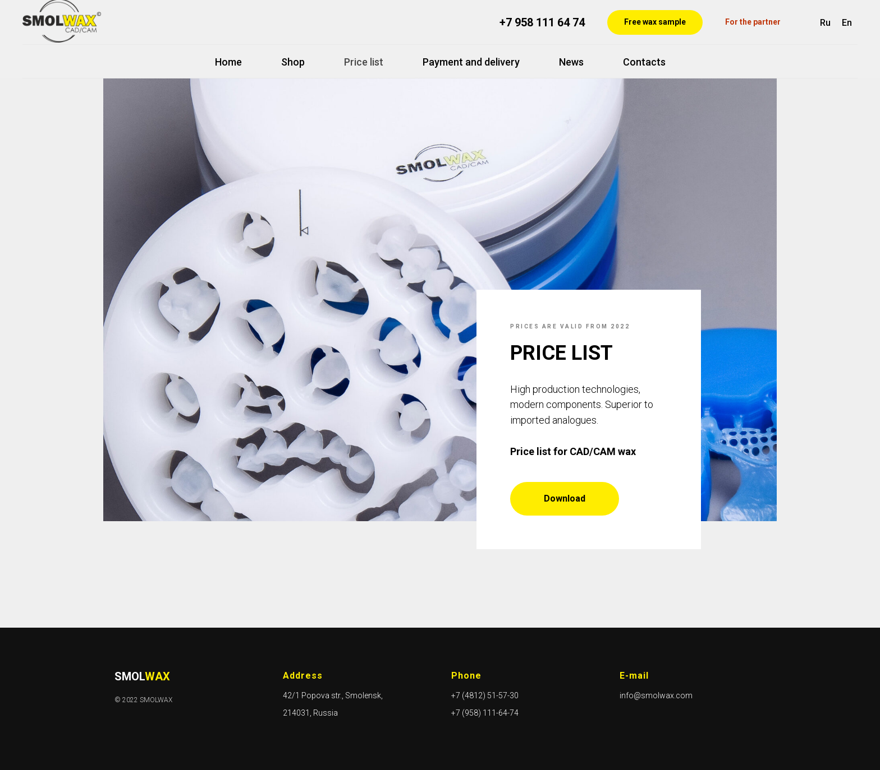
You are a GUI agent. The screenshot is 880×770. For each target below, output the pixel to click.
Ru (825, 22)
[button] (655, 22)
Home (228, 62)
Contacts (644, 62)
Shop (293, 62)
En (847, 22)
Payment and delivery (471, 62)
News (571, 62)
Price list (363, 62)
